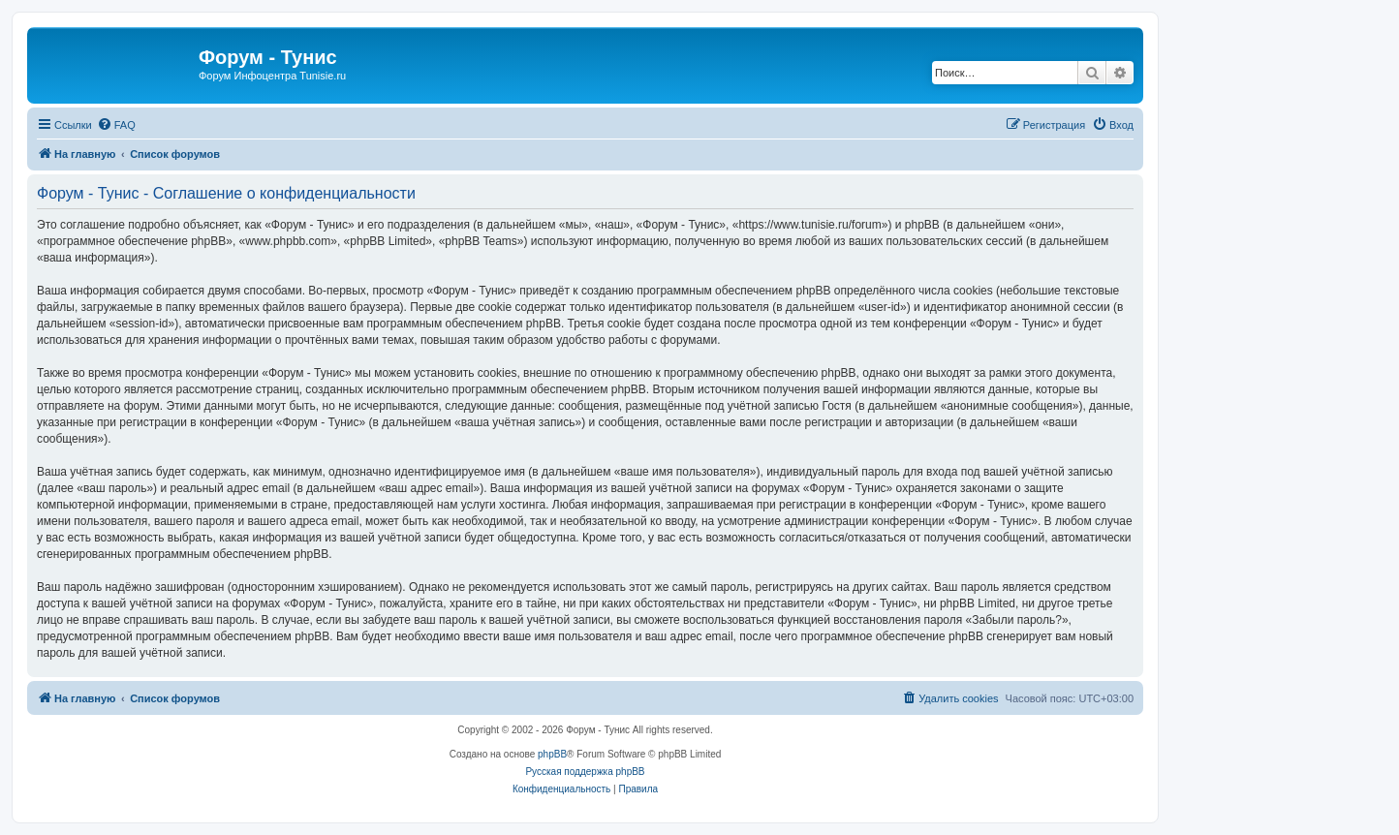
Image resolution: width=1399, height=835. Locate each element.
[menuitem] (116, 125)
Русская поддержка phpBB (584, 771)
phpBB (552, 754)
